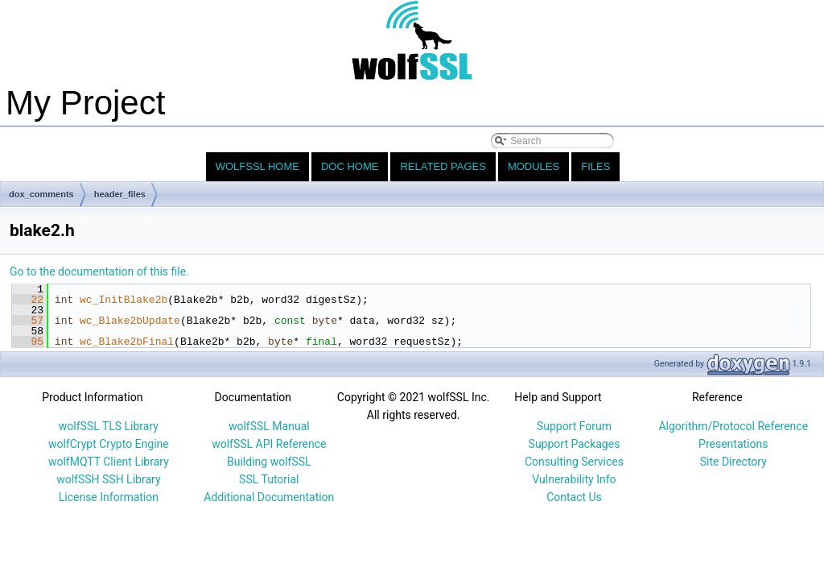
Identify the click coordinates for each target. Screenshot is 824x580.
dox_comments (41, 194)
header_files (120, 194)
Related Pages (442, 166)
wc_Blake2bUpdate (130, 320)
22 (27, 299)
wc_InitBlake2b (123, 299)
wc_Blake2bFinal (127, 341)
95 (27, 341)
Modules (533, 166)
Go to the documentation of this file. (99, 271)
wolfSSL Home (257, 166)
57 (27, 320)
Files (595, 166)
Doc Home (350, 166)
